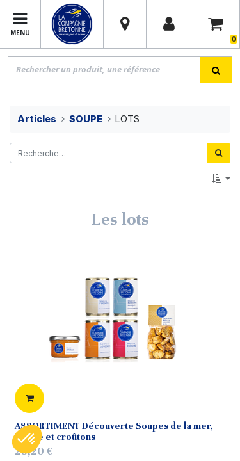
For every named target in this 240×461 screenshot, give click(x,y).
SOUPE (85, 118)
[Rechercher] (218, 153)
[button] (221, 179)
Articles (36, 118)
